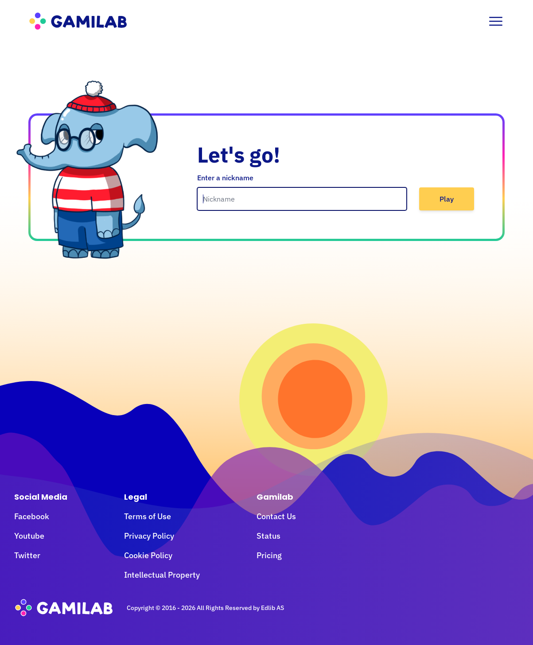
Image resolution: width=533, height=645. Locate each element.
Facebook (31, 516)
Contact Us (276, 516)
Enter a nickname (225, 177)
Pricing (269, 555)
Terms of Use (147, 516)
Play (447, 198)
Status (268, 536)
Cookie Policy (148, 555)
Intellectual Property (162, 575)
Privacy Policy (149, 536)
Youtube (29, 536)
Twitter (27, 555)
